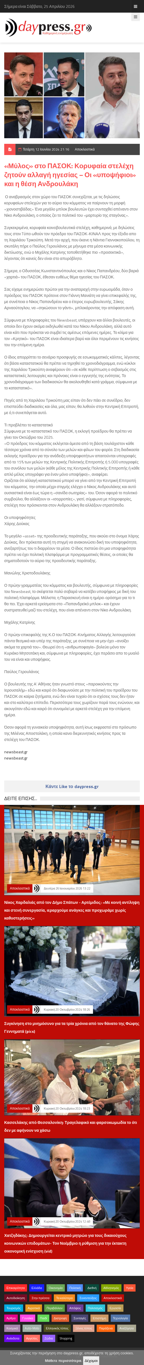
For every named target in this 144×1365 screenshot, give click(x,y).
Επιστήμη (99, 1318)
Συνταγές (80, 1318)
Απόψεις (75, 1308)
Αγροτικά (34, 1308)
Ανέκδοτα (12, 1338)
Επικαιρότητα (15, 1288)
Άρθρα (10, 1318)
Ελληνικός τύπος (57, 1328)
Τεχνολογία (120, 1318)
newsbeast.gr (16, 752)
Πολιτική (75, 1288)
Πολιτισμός (95, 1308)
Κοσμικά (12, 1328)
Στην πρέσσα (40, 1298)
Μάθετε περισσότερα (63, 1361)
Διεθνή (91, 1288)
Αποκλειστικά (84, 149)
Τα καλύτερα (64, 1298)
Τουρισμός (13, 1308)
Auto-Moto (32, 1328)
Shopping (66, 1338)
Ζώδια (49, 1338)
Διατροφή (60, 1318)
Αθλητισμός (111, 1288)
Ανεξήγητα (126, 1328)
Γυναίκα (27, 1318)
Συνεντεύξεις (88, 1298)
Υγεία (129, 1288)
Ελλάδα (37, 1288)
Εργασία (115, 1308)
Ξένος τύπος (83, 1328)
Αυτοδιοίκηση (15, 1298)
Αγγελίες (32, 1338)
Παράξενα (106, 1328)
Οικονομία (56, 1288)
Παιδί (43, 1318)
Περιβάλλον (54, 1308)
